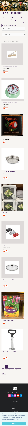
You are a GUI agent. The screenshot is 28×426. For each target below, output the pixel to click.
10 (16, 370)
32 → (3, 373)
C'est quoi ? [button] (19, 419)
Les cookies (15, 401)
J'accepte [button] (14, 423)
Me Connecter (15, 411)
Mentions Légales (15, 400)
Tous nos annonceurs (15, 403)
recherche (21, 23)
